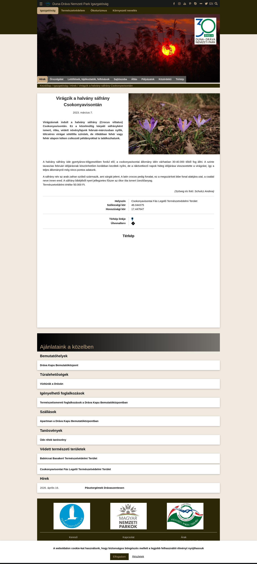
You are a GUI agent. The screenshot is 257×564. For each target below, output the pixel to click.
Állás (134, 79)
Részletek (138, 556)
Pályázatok (148, 79)
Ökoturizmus (99, 10)
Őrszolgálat (56, 79)
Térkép (180, 79)
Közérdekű (165, 79)
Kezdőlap (45, 85)
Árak (184, 537)
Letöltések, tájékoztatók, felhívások (88, 79)
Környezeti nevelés (125, 10)
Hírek (42, 79)
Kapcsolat (128, 537)
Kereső (73, 537)
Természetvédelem (73, 10)
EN (211, 3)
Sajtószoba (120, 79)
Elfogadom (119, 556)
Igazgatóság (48, 10)
